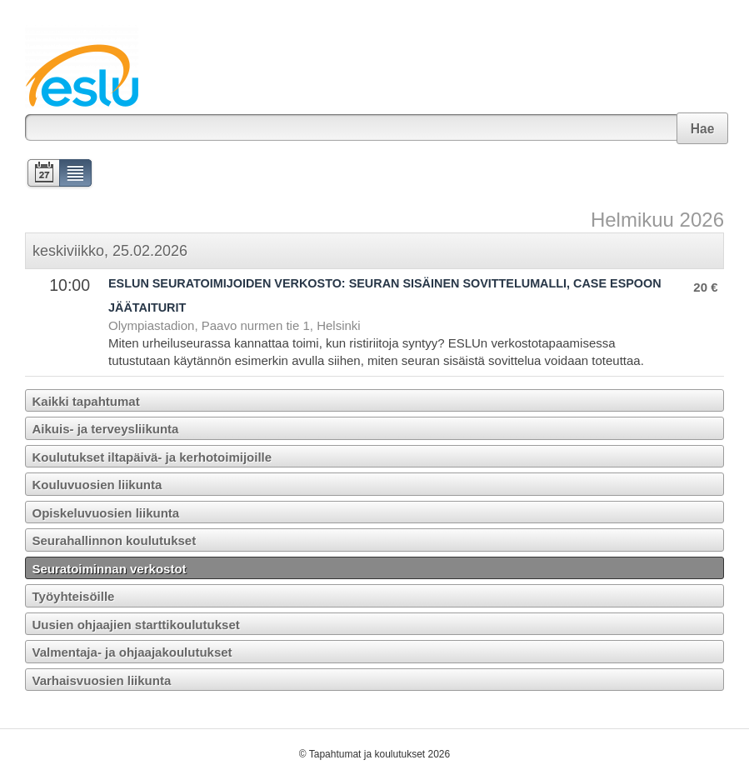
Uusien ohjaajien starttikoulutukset (136, 625)
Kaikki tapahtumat (86, 401)
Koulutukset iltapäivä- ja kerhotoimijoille (152, 457)
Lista (76, 175)
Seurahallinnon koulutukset (114, 540)
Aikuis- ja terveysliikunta (105, 429)
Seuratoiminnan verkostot (109, 569)
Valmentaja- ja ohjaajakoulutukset (132, 652)
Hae (703, 129)
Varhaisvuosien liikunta (102, 680)
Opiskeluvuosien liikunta (106, 513)
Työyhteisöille (73, 596)
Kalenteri (42, 175)
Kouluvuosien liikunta (97, 485)
